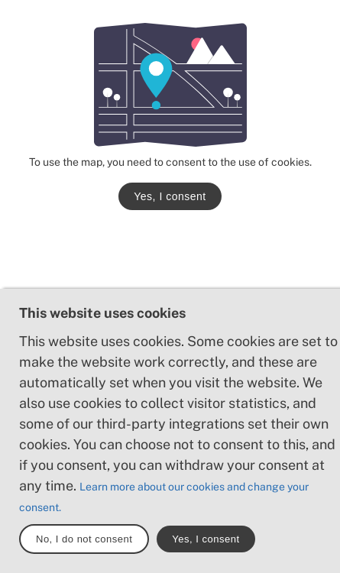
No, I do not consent (84, 539)
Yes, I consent (170, 196)
